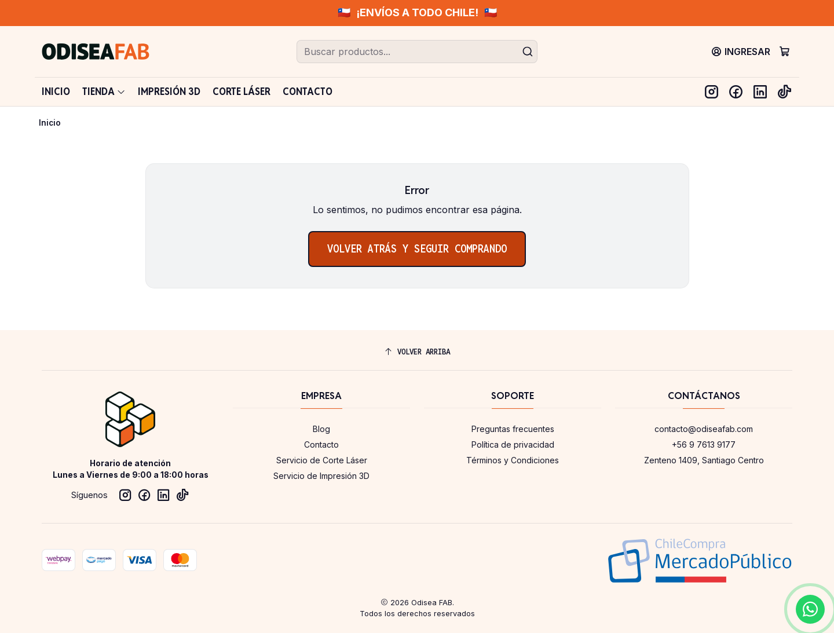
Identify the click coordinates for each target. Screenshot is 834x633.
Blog (321, 429)
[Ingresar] (741, 51)
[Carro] (784, 51)
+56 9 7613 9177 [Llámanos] (704, 444)
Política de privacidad (512, 444)
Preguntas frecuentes (512, 429)
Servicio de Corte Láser (321, 460)
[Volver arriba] (417, 352)
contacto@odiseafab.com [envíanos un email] (703, 429)
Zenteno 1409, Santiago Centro (704, 460)
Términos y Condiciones (512, 460)
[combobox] (417, 51)
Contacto (321, 444)
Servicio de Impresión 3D (321, 476)
